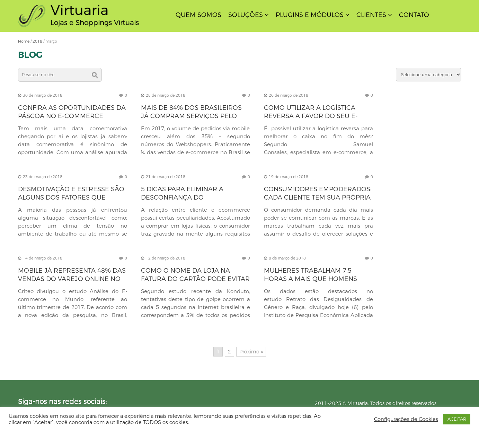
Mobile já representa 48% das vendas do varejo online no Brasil (72, 279)
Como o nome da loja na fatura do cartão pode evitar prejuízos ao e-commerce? (195, 279)
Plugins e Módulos (310, 15)
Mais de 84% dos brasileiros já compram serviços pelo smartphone (191, 116)
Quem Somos (198, 15)
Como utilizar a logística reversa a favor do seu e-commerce (311, 116)
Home (23, 41)
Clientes (371, 15)
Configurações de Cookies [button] (406, 419)
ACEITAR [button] (456, 419)
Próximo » (251, 352)
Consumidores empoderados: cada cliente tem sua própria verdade (318, 197)
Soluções (245, 15)
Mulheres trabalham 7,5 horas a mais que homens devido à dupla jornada (310, 279)
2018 (37, 41)
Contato (414, 15)
